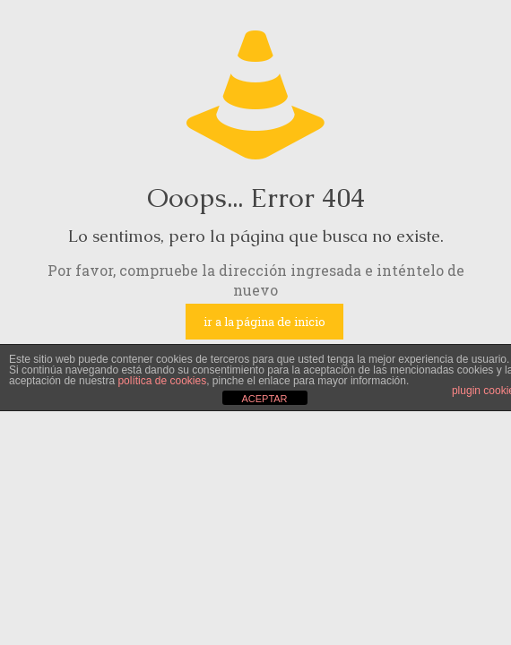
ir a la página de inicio (264, 322)
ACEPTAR (264, 398)
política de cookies (161, 380)
